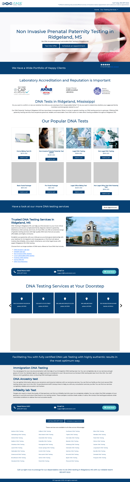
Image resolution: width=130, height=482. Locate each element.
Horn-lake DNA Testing (72, 437)
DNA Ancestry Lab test (21, 250)
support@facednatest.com (66, 273)
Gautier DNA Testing (99, 444)
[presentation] (9, 306)
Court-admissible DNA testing (24, 255)
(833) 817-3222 (22, 273)
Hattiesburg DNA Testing (18, 434)
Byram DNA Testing (71, 457)
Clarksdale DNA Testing (18, 451)
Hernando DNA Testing (72, 447)
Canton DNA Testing (44, 457)
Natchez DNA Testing (72, 451)
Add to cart (24, 157)
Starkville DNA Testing (45, 441)
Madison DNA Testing (17, 441)
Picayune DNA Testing (99, 457)
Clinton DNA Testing (99, 441)
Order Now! (109, 272)
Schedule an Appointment (73, 46)
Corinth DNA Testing (44, 451)
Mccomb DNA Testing (72, 454)
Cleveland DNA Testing (17, 461)
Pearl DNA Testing (98, 437)
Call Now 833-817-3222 (55, 421)
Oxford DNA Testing (17, 437)
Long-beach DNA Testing (100, 447)
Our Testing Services (108, 10)
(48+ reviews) (115, 67)
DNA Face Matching (20, 261)
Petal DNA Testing (44, 461)
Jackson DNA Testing (17, 431)
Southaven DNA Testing (73, 431)
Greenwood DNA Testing (18, 454)
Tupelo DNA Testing (72, 434)
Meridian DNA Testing (99, 434)
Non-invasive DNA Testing (23, 253)
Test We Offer (51, 46)
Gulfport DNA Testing (45, 431)
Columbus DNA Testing (17, 444)
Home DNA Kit (19, 259)
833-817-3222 (65, 472)
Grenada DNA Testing (99, 454)
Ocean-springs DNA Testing (46, 447)
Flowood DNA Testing (72, 461)
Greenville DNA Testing (45, 437)
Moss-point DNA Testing (45, 454)
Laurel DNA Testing (16, 447)
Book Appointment (110, 207)
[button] (61, 347)
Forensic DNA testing (21, 257)
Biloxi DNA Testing (98, 431)
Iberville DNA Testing (99, 451)
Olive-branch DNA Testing (46, 434)
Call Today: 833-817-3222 (120, 3)
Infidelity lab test (19, 251)
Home (96, 10)
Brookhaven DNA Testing (18, 457)
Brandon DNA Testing (72, 441)
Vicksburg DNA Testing (72, 444)
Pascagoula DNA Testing (46, 444)
